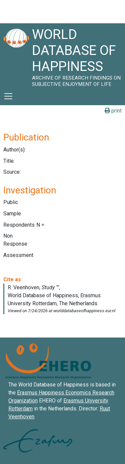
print (113, 111)
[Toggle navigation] (8, 96)
